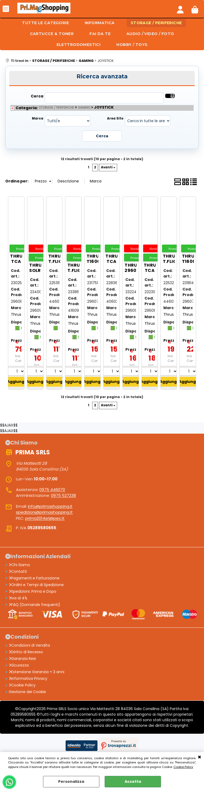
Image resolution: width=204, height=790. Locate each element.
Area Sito (115, 118)
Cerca (37, 96)
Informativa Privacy (28, 678)
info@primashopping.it (50, 506)
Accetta (133, 781)
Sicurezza (19, 665)
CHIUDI (199, 757)
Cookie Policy (183, 767)
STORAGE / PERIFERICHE (156, 22)
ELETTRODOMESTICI (79, 44)
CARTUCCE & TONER (52, 33)
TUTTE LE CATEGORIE (45, 22)
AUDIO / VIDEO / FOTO (150, 33)
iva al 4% (18, 598)
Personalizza (71, 781)
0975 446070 (52, 489)
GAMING (84, 107)
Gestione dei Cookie (27, 691)
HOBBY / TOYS (131, 44)
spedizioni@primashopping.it (44, 512)
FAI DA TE (100, 33)
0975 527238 (63, 495)
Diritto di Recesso (26, 652)
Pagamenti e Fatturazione (34, 578)
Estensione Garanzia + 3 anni (36, 671)
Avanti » (108, 167)
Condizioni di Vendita (29, 645)
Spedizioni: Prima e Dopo (32, 591)
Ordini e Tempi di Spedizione (36, 584)
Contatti (18, 571)
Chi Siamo (19, 564)
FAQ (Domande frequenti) (34, 604)
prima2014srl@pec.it (45, 518)
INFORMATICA (100, 22)
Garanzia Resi (22, 658)
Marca (37, 118)
